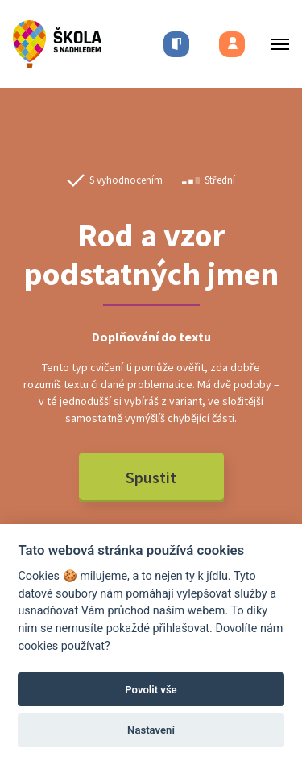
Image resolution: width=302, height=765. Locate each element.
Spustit (151, 477)
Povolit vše (150, 690)
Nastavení (151, 730)
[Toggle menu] (275, 44)
